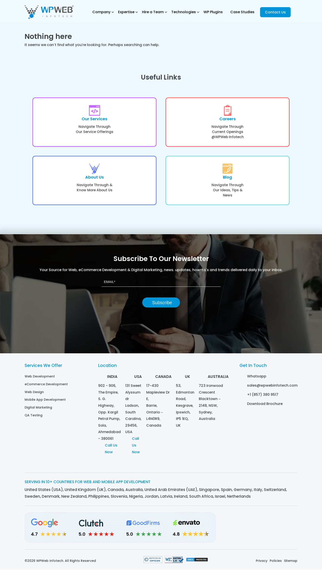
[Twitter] (280, 531)
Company (101, 12)
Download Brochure (265, 406)
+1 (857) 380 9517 (262, 397)
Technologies (183, 12)
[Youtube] (292, 531)
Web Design (34, 394)
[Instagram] (255, 531)
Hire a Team (153, 12)
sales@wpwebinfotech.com (272, 388)
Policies (276, 564)
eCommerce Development (46, 386)
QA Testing (33, 417)
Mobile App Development (45, 402)
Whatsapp (256, 378)
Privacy (261, 564)
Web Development (40, 379)
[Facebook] (268, 531)
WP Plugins (213, 12)
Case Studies (242, 12)
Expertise (126, 12)
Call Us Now (111, 452)
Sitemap (290, 564)
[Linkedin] (243, 531)
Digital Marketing (38, 409)
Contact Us (275, 12)
